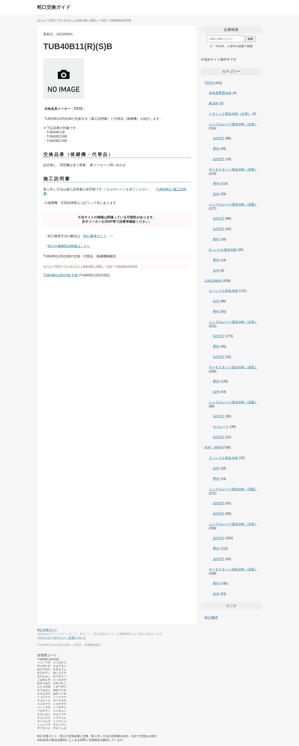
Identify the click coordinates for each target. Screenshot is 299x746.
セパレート (221, 426)
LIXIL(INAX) (213, 280)
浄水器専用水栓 (220, 93)
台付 (216, 194)
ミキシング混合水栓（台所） (230, 114)
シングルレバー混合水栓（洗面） (233, 204)
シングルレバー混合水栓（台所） (233, 124)
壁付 (216, 148)
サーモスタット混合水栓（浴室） (233, 169)
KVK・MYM (213, 447)
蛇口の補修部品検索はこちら (69, 246)
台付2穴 (218, 159)
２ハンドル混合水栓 (223, 290)
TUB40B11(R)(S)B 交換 (60, 275)
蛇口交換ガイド (54, 7)
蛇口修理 (211, 617)
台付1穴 (218, 138)
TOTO (209, 83)
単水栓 (214, 103)
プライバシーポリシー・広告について (61, 637)
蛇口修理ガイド (95, 236)
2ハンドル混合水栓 (223, 249)
